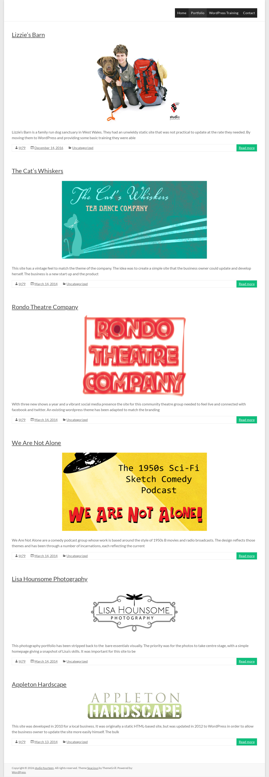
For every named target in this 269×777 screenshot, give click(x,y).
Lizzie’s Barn (28, 34)
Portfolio (197, 13)
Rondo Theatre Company (45, 307)
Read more (247, 148)
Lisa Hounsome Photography (49, 579)
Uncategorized (82, 148)
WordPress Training (223, 13)
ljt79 (22, 148)
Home (181, 13)
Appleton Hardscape (39, 684)
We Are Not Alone (36, 442)
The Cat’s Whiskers (37, 170)
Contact (249, 13)
